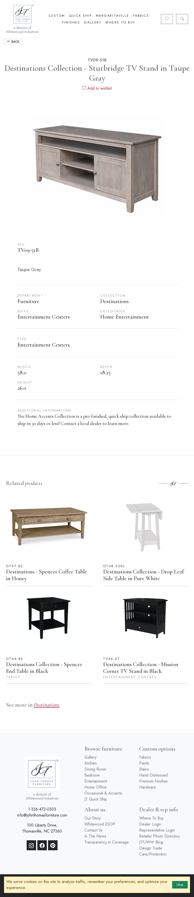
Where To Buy (120, 22)
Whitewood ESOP (99, 824)
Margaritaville (112, 15)
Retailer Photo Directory (159, 836)
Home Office (95, 787)
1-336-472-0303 (42, 809)
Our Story (92, 818)
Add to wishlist (97, 88)
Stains (144, 769)
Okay (180, 884)
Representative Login (157, 830)
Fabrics (141, 15)
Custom (57, 15)
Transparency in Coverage (106, 842)
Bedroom (92, 775)
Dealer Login (150, 824)
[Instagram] (31, 845)
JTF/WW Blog (151, 842)
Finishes (71, 22)
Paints (144, 763)
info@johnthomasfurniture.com (42, 815)
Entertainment (95, 781)
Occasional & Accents (103, 793)
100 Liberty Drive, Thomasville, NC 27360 (42, 828)
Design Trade (150, 848)
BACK (13, 41)
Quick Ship (80, 15)
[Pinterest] (53, 845)
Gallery (92, 22)
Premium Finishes (153, 781)
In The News (95, 836)
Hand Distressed (153, 775)
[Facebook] (42, 845)
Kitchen (90, 763)
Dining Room (95, 769)
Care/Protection (152, 854)
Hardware (147, 787)
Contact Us (93, 830)
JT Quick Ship (95, 799)
